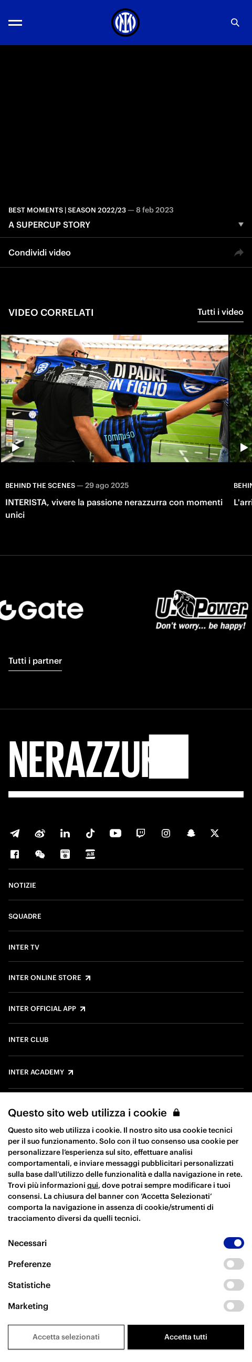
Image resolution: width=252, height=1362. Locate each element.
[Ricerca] (235, 22)
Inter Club (28, 1040)
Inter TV (23, 947)
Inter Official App (42, 1009)
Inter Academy (36, 1072)
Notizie (22, 885)
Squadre (24, 916)
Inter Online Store (44, 978)
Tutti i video (220, 311)
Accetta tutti (185, 1337)
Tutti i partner (35, 660)
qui (92, 1185)
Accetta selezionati (66, 1337)
